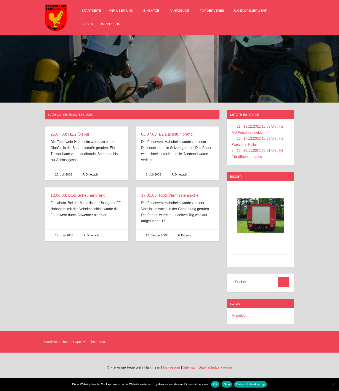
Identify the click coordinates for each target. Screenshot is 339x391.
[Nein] (333, 384)
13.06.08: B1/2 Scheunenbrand (80, 195)
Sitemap (189, 367)
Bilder (87, 24)
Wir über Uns (123, 10)
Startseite (91, 10)
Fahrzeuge (182, 10)
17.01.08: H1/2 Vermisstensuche (172, 195)
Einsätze (153, 10)
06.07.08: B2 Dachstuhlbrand (169, 134)
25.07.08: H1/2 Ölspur (72, 134)
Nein (227, 384)
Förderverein (212, 10)
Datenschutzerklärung (215, 367)
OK (215, 384)
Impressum (111, 24)
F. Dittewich (90, 174)
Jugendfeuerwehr (252, 10)
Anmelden (240, 315)
